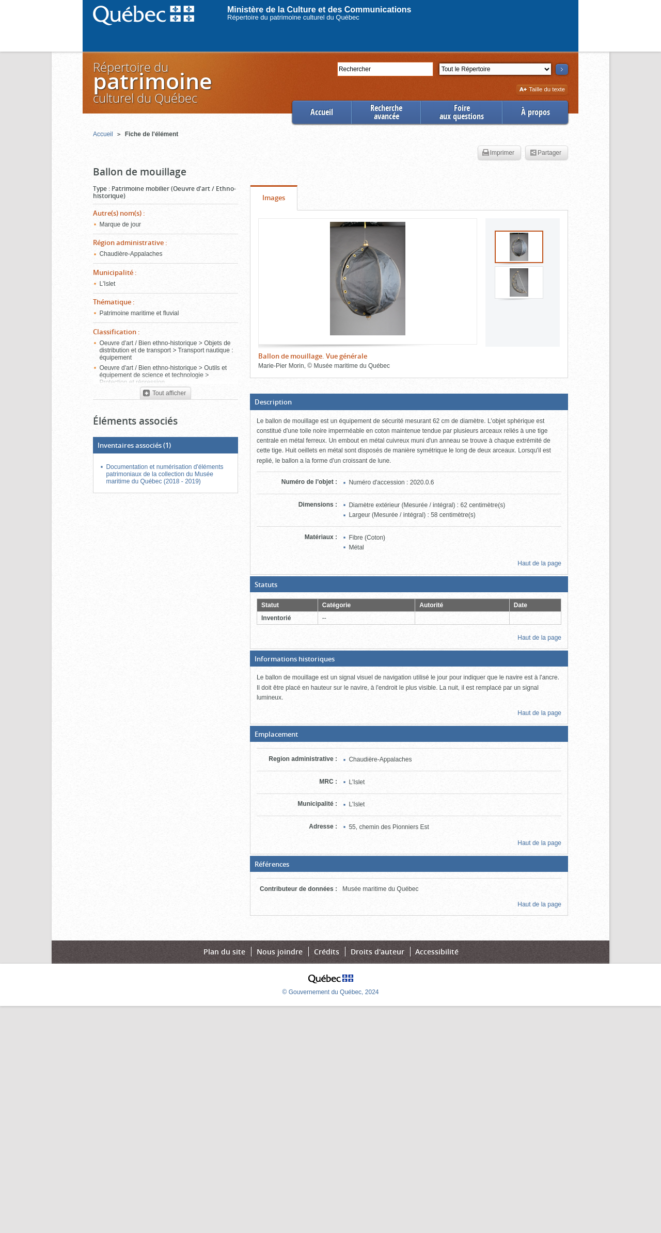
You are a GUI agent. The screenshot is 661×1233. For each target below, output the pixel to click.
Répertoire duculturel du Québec (152, 82)
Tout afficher (164, 394)
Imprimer (498, 153)
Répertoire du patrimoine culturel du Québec (293, 17)
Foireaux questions (461, 112)
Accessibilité (437, 951)
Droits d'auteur (377, 951)
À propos (535, 112)
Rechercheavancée (386, 112)
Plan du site (224, 951)
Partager (545, 153)
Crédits (326, 951)
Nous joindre (280, 951)
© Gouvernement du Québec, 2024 (330, 992)
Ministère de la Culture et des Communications (319, 9)
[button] (409, 402)
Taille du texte (542, 90)
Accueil (321, 112)
